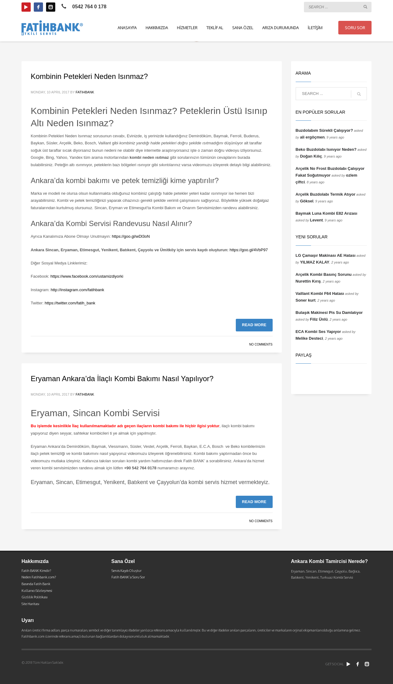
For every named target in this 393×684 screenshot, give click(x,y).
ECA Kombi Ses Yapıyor (318, 331)
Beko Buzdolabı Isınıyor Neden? (326, 149)
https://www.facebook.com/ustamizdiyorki (86, 276)
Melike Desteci (309, 338)
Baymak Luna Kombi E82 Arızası (326, 213)
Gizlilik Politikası (34, 597)
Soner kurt (306, 300)
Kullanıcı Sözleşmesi (36, 590)
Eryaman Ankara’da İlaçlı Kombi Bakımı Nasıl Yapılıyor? (122, 378)
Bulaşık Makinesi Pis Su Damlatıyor (329, 312)
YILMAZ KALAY (314, 262)
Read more (254, 324)
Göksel (306, 201)
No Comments (260, 344)
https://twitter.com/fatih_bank (70, 303)
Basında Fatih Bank (35, 584)
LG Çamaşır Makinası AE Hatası (326, 255)
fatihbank (85, 92)
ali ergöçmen (312, 137)
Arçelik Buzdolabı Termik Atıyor (326, 194)
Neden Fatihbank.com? (38, 577)
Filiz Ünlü (319, 319)
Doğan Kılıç (311, 156)
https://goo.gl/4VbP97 (249, 250)
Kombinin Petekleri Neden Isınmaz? (89, 76)
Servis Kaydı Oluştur (126, 571)
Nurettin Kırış (308, 281)
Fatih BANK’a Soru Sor (128, 577)
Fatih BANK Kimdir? (36, 571)
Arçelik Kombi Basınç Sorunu (324, 274)
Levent (316, 220)
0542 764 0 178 (89, 6)
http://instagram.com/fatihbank (77, 289)
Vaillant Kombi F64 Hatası (320, 293)
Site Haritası (30, 604)
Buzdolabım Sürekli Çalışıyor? (324, 130)
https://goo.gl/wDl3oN (130, 236)
